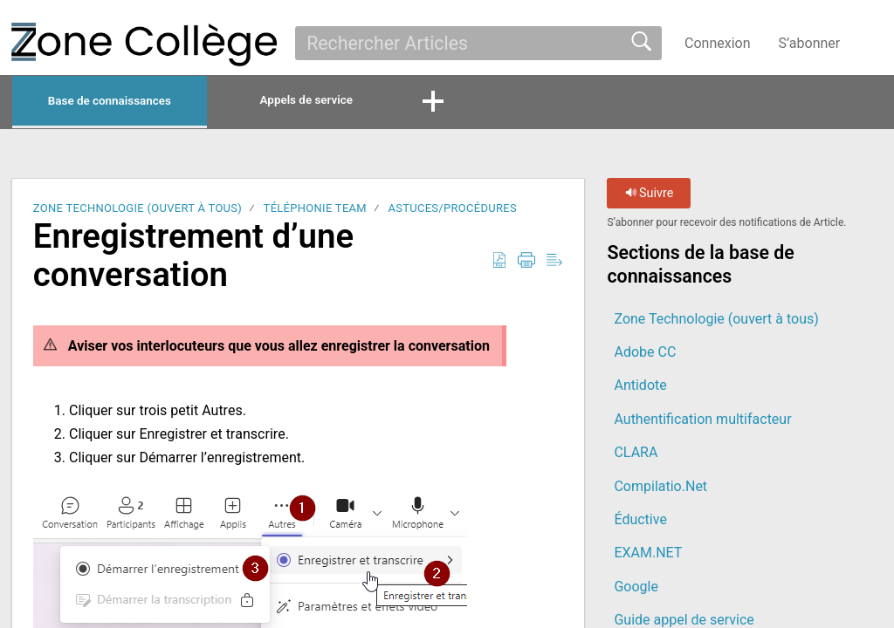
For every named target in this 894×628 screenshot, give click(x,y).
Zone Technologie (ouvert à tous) (137, 211)
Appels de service (389, 101)
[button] (872, 42)
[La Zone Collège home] (144, 44)
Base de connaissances (143, 102)
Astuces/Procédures (452, 211)
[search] (478, 42)
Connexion (717, 43)
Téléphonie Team (315, 211)
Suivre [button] (649, 196)
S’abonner (810, 43)
